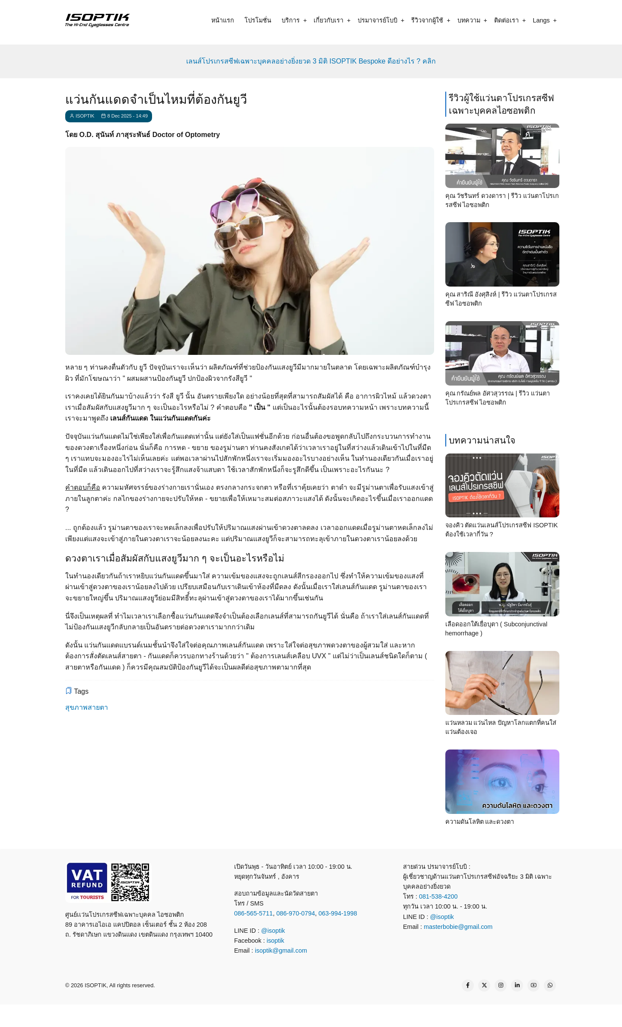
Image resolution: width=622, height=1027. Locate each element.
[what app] (314, 1015)
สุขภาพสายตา (86, 707)
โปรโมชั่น (257, 20)
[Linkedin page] (517, 985)
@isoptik (273, 930)
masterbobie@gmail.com (458, 926)
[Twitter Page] (484, 985)
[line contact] (283, 1015)
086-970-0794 (295, 913)
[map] (377, 1015)
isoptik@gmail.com (281, 950)
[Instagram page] (501, 985)
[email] (345, 1015)
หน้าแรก (222, 20)
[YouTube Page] (533, 985)
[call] (252, 1015)
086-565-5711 (253, 913)
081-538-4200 (437, 896)
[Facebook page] (468, 985)
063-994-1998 (337, 913)
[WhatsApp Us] (550, 985)
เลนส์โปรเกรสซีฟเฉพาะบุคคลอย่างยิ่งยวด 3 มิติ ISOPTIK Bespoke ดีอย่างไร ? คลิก (310, 61)
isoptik (275, 940)
